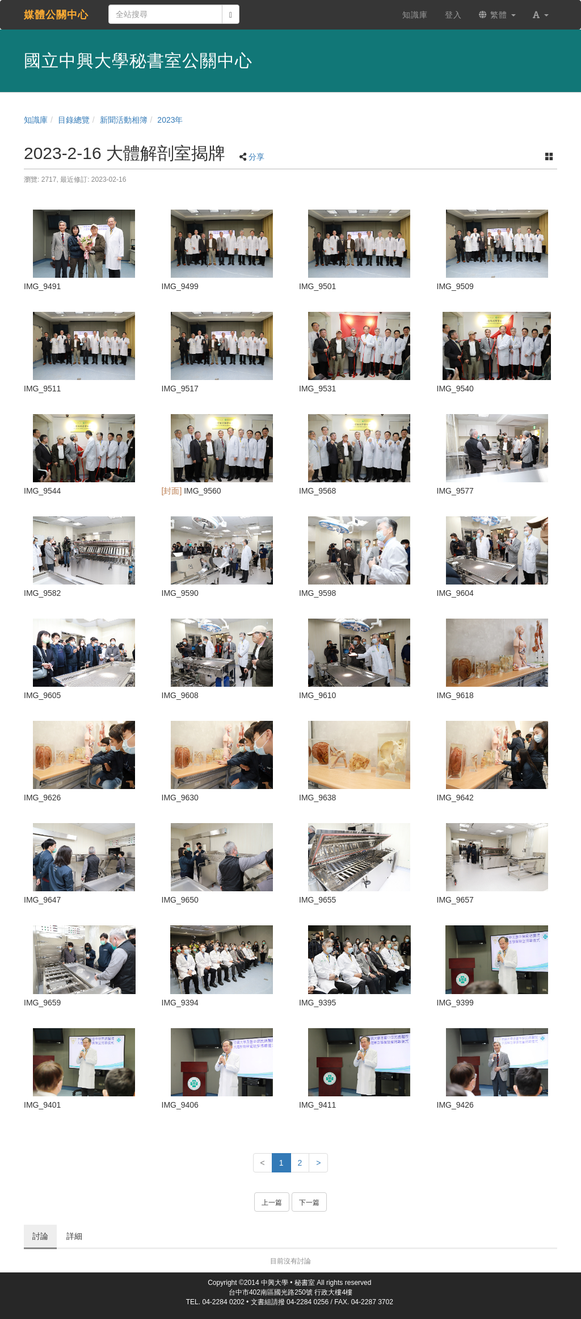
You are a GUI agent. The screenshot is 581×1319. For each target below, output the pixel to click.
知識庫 (36, 119)
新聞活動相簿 (124, 119)
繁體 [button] (497, 14)
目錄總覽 (74, 119)
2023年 (170, 119)
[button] (540, 15)
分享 (256, 156)
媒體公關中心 (56, 14)
